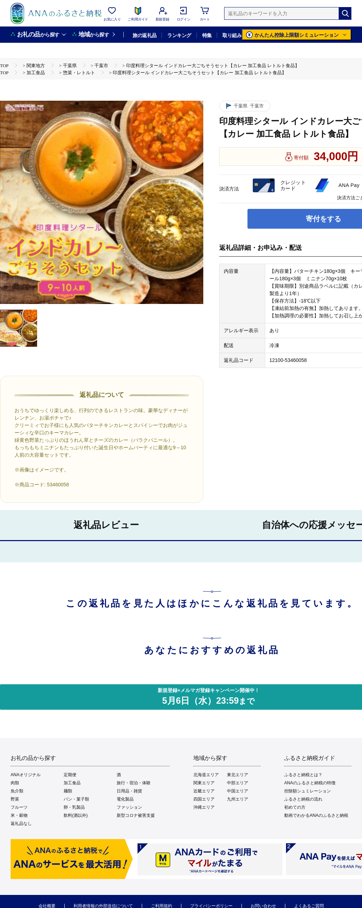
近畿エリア (204, 791)
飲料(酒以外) (76, 815)
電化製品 (125, 799)
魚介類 (17, 791)
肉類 (15, 782)
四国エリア (204, 799)
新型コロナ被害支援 (136, 815)
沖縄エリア (204, 807)
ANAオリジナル (26, 774)
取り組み (231, 35)
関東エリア (204, 782)
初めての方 (294, 807)
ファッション (129, 807)
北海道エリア (206, 774)
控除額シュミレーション (307, 791)
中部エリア (237, 782)
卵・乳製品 (74, 807)
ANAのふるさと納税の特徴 (309, 782)
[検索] (345, 13)
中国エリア (237, 791)
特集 (207, 35)
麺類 (68, 791)
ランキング (179, 35)
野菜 (15, 799)
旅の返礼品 (144, 35)
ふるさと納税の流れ (303, 799)
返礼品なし (21, 823)
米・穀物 (19, 815)
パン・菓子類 (76, 799)
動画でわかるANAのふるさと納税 (316, 815)
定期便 (70, 774)
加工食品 (72, 782)
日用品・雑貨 (129, 791)
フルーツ (19, 807)
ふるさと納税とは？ (303, 774)
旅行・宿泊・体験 (134, 782)
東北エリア (237, 774)
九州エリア (237, 799)
